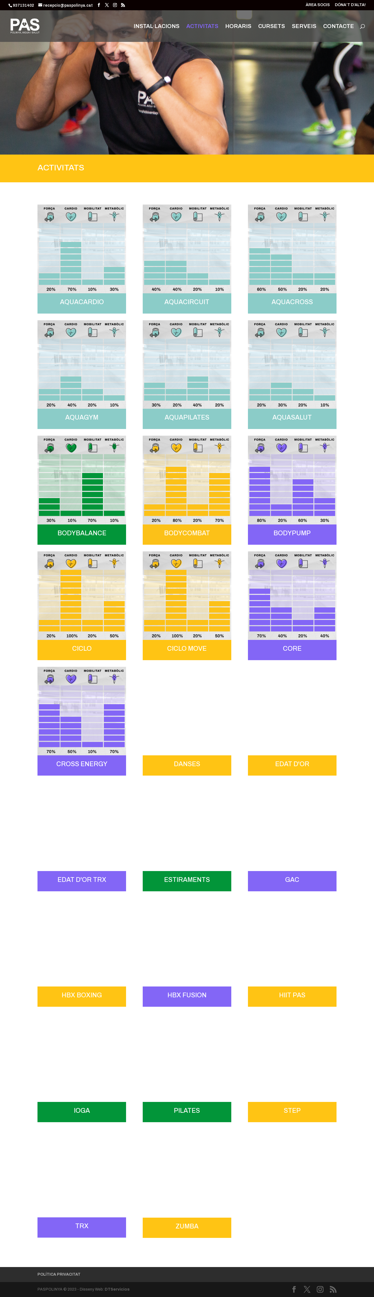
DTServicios (117, 1289)
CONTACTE (338, 26)
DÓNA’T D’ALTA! (350, 5)
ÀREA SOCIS (318, 5)
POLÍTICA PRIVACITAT (59, 1274)
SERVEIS (304, 26)
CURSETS (271, 26)
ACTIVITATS (202, 26)
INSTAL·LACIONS (156, 26)
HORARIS (238, 26)
